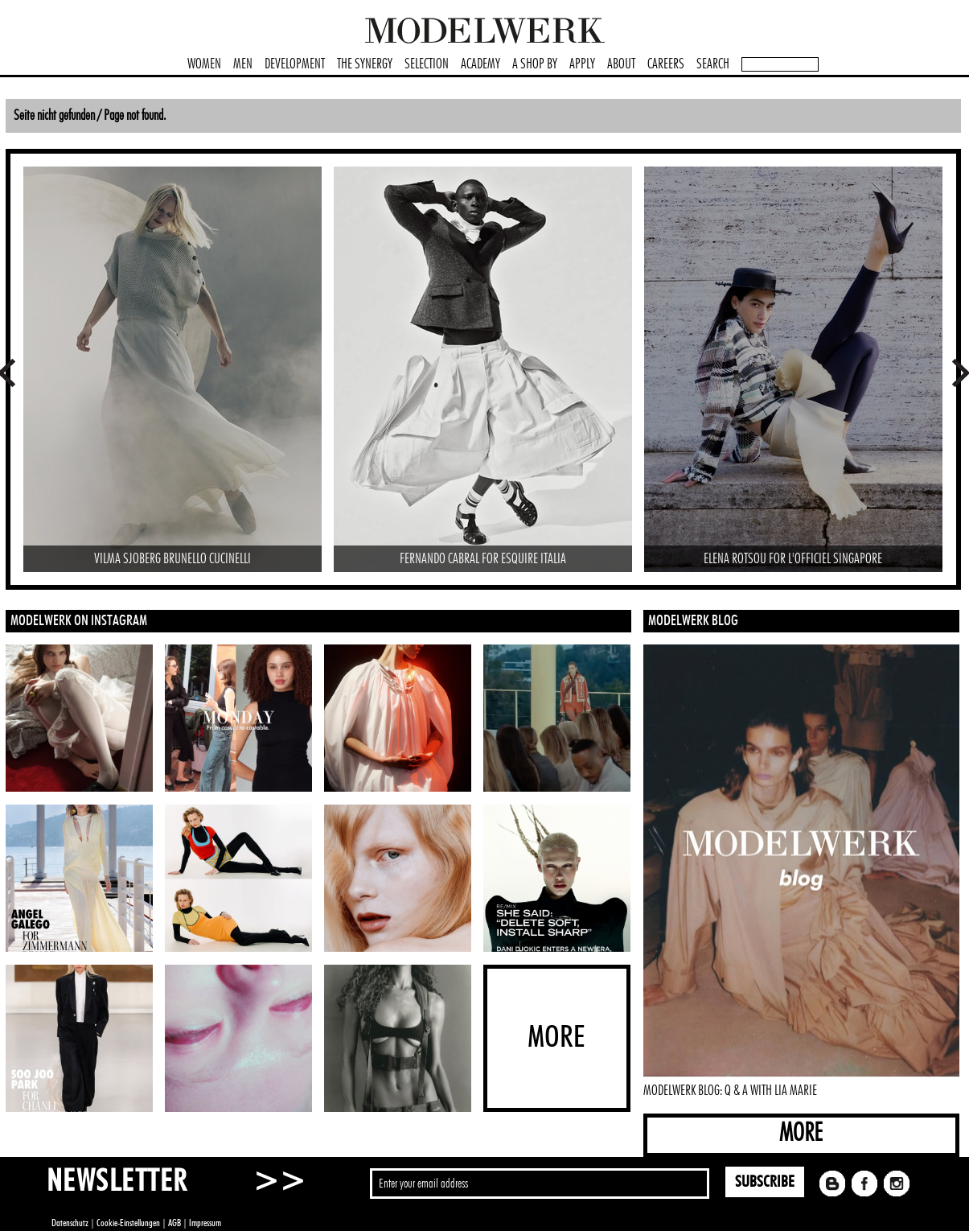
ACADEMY (480, 64)
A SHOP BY (534, 64)
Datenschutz (69, 1223)
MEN (243, 64)
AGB (174, 1223)
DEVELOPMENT (295, 64)
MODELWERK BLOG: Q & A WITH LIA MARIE (730, 1091)
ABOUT (621, 64)
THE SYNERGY (364, 64)
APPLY (582, 64)
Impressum (205, 1223)
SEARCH (712, 64)
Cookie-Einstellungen (128, 1223)
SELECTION (426, 64)
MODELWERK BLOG (693, 621)
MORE (801, 1133)
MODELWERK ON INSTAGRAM (78, 621)
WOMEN (204, 64)
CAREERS (665, 64)
